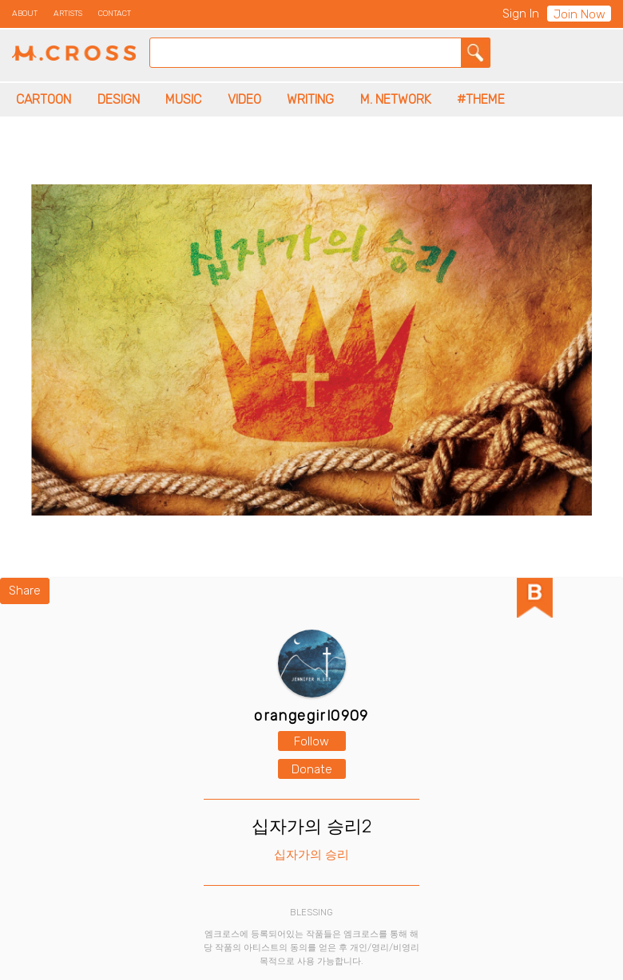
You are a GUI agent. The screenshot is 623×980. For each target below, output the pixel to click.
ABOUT (25, 13)
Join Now (579, 14)
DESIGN (118, 99)
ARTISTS (68, 13)
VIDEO (244, 99)
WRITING (310, 99)
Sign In (520, 13)
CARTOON (43, 99)
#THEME (481, 99)
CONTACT (114, 13)
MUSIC (183, 99)
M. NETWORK (395, 99)
